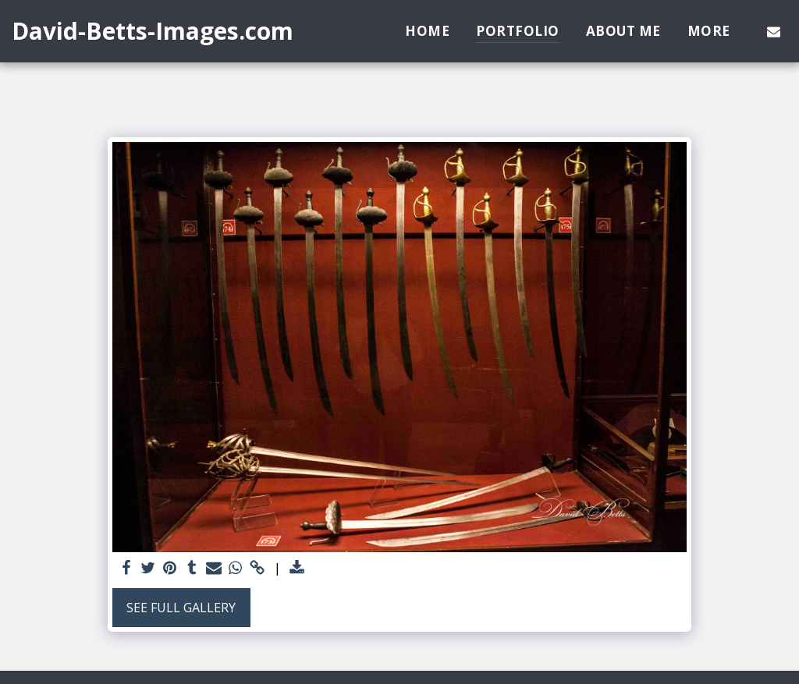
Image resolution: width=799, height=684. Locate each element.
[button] (774, 31)
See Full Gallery (181, 607)
